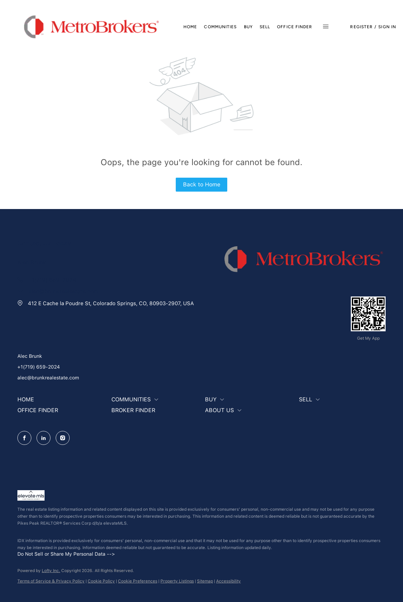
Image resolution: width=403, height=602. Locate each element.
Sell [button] (265, 26)
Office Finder (294, 26)
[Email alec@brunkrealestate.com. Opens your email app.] (57, 291)
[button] (91, 27)
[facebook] (24, 438)
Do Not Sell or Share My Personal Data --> (66, 554)
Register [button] (361, 26)
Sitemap (205, 581)
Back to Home (201, 184)
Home (190, 26)
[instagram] (63, 438)
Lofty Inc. (51, 570)
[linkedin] (43, 438)
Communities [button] (220, 26)
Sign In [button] (387, 26)
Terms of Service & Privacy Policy (51, 581)
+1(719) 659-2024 (38, 367)
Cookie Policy (101, 581)
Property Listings (177, 581)
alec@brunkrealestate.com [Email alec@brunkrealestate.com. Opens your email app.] (48, 377)
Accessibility (228, 581)
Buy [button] (248, 26)
